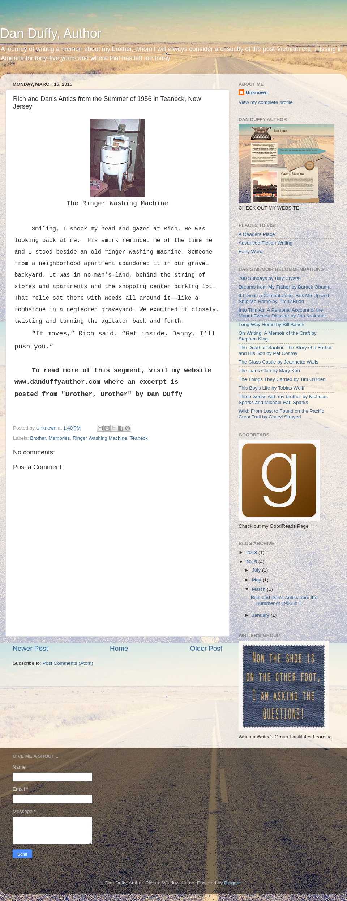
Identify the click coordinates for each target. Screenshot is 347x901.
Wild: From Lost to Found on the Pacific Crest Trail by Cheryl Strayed (281, 413)
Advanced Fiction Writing (265, 243)
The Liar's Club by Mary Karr (269, 370)
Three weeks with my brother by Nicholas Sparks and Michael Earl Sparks (283, 399)
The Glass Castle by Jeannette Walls (278, 362)
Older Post (206, 648)
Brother (38, 438)
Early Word (251, 251)
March (259, 589)
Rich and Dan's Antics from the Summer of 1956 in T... (284, 600)
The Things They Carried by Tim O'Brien (282, 379)
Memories (59, 438)
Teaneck (139, 438)
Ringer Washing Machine (100, 438)
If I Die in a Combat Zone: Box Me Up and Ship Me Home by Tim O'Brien (284, 298)
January (261, 615)
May (257, 580)
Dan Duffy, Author (51, 33)
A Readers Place (257, 234)
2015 (252, 561)
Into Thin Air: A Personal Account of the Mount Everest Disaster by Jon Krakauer (282, 312)
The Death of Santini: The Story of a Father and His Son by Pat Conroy (285, 350)
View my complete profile (266, 102)
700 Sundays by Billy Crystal (269, 278)
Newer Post (30, 648)
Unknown (257, 92)
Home (119, 648)
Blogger (232, 882)
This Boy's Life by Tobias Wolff (271, 388)
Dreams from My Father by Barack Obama (284, 287)
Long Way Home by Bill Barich (271, 324)
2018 (252, 552)
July (257, 570)
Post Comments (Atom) (68, 663)
